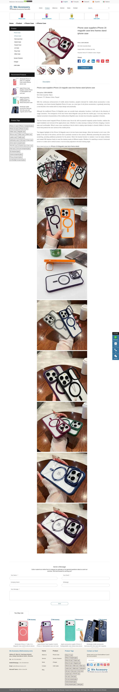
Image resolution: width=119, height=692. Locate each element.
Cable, (88, 690)
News (68, 8)
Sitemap (49, 690)
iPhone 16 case (14, 128)
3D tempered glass (15, 151)
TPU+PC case (13, 145)
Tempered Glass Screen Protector (72, 690)
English (64, 2)
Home (40, 8)
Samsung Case (18, 39)
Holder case (13, 131)
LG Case (16, 48)
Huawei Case (17, 45)
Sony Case (17, 51)
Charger (16, 61)
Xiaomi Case (17, 42)
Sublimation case (14, 140)
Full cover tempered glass (23, 148)
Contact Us (85, 68)
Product (47, 8)
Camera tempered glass (16, 154)
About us (54, 8)
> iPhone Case (40, 23)
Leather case (13, 137)
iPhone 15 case (24, 128)
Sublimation (82, 668)
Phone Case (17, 32)
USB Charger (84, 690)
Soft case (22, 140)
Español (96, 2)
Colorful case (22, 145)
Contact (75, 8)
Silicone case (13, 134)
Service (62, 8)
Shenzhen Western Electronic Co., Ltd (29, 690)
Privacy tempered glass (16, 157)
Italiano (106, 2)
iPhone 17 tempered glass (26, 126)
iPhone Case (17, 36)
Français (75, 2)
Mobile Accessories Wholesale (99, 690)
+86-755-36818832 (16, 659)
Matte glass (80, 684)
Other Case (17, 54)
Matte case (29, 134)
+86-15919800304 (24, 662)
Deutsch (85, 2)
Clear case (30, 140)
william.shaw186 (22, 669)
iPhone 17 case (14, 126)
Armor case (13, 143)
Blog (43, 669)
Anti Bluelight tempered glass (17, 160)
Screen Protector (18, 58)
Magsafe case (21, 131)
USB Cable (17, 65)
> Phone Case (28, 23)
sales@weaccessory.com (19, 666)
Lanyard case (21, 143)
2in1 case (29, 145)
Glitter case (21, 134)
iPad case (12, 148)
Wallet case (21, 137)
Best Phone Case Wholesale (58, 690)
